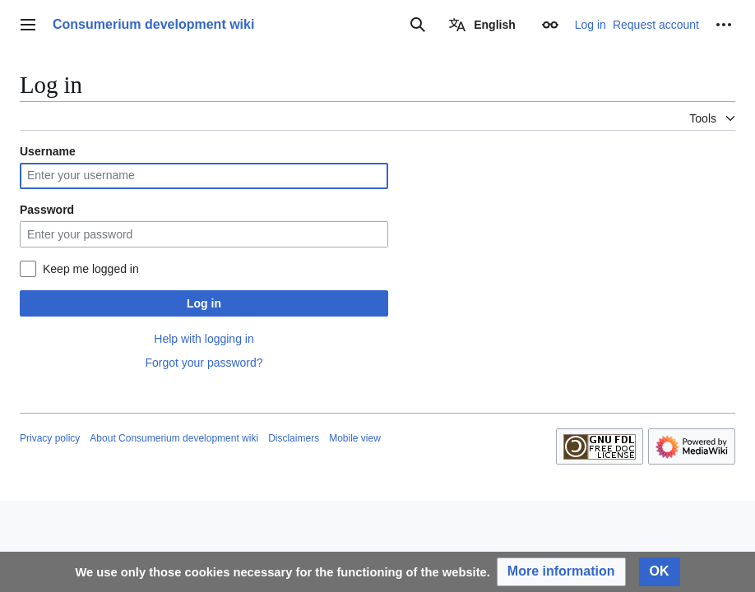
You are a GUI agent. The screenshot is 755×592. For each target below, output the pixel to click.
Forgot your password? (203, 362)
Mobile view (355, 438)
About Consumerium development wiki (174, 438)
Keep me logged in (91, 268)
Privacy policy (50, 438)
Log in (204, 303)
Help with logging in (203, 338)
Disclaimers (293, 438)
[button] (561, 571)
